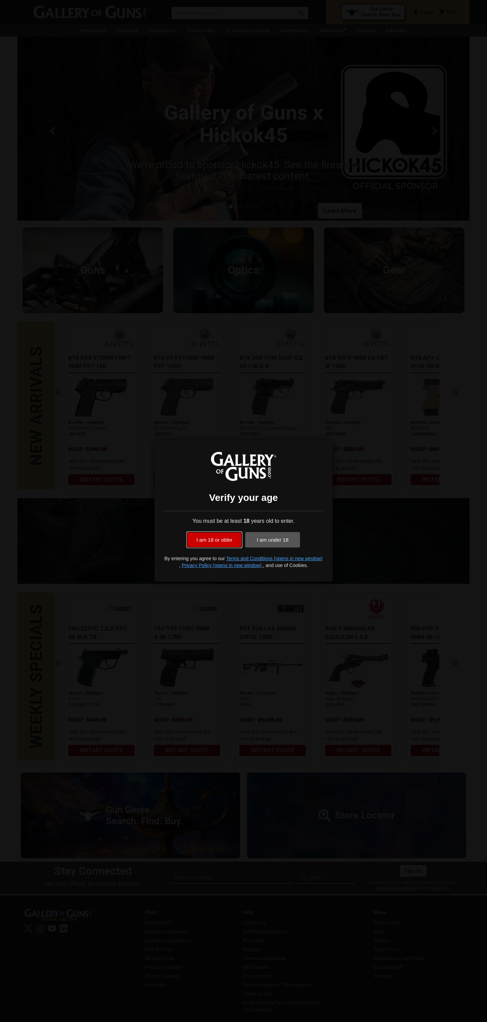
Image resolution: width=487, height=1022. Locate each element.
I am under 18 (273, 540)
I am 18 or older (214, 540)
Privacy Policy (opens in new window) (222, 565)
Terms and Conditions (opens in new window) (274, 558)
